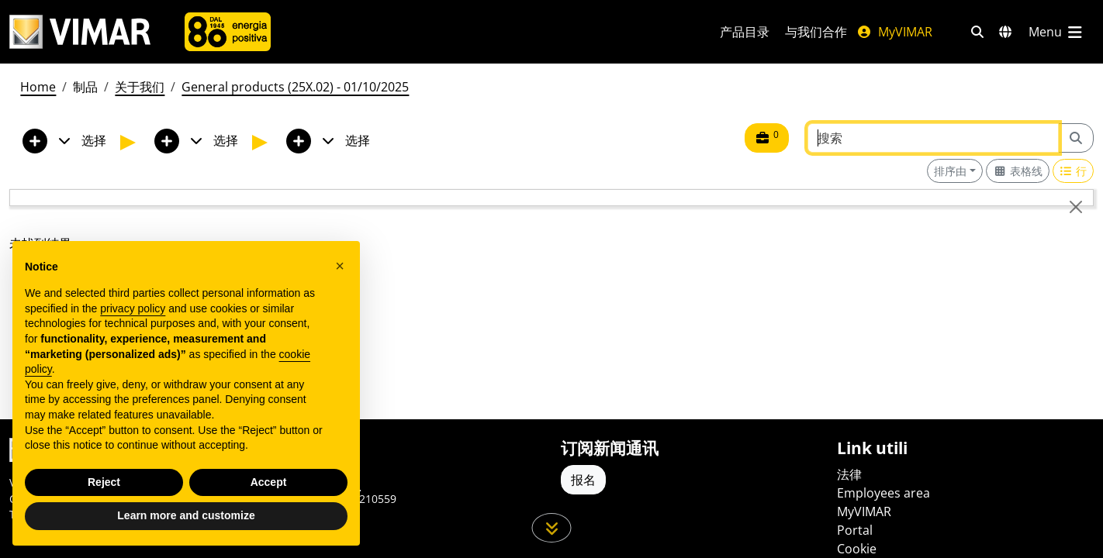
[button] (339, 265)
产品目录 (744, 31)
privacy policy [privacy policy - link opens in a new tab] (132, 308)
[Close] (1076, 207)
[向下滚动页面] (552, 527)
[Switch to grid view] (1017, 171)
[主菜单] (1056, 31)
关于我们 (139, 86)
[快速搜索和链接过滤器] (977, 31)
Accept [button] (269, 482)
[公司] (228, 31)
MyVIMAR (894, 31)
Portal (855, 530)
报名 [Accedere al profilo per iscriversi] (583, 479)
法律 (849, 474)
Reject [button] (104, 482)
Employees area (883, 492)
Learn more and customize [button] (185, 515)
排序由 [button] (950, 171)
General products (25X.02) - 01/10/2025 (295, 86)
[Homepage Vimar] (79, 32)
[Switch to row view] (1073, 171)
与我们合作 (816, 31)
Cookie (857, 548)
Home (38, 86)
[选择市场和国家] (1005, 31)
